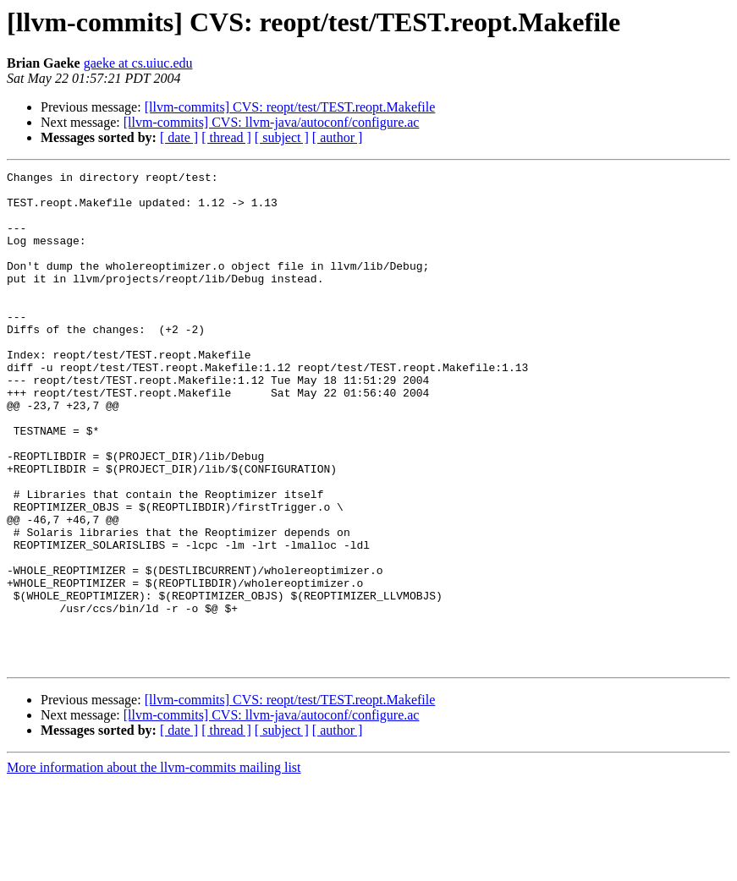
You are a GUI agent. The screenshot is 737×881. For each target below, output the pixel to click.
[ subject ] (282, 137)
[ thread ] (226, 137)
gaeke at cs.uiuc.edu (138, 63)
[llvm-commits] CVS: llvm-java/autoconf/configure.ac (272, 122)
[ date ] (179, 137)
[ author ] (337, 137)
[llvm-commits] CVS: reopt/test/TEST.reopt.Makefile (290, 107)
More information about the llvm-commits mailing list (154, 866)
